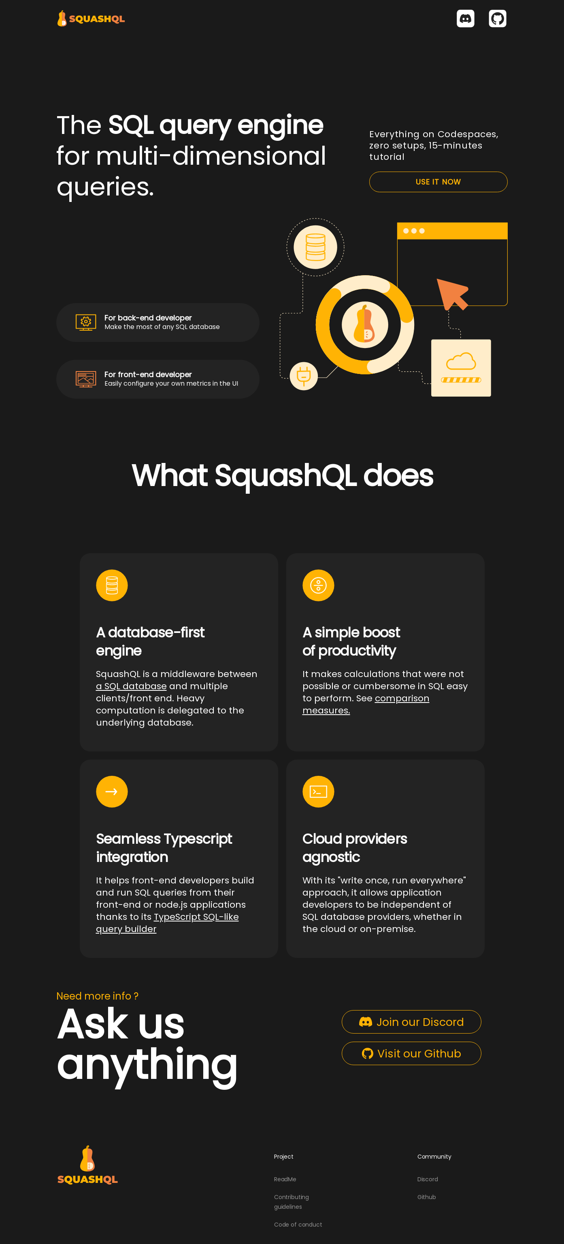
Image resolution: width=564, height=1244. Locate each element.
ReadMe (285, 1179)
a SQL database (131, 686)
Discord (427, 1179)
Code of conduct (298, 1225)
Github (426, 1197)
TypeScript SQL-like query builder (167, 923)
